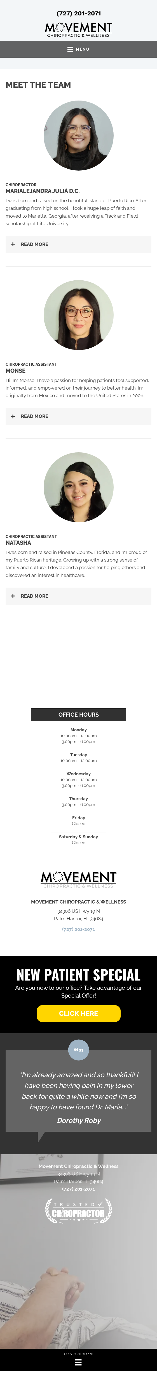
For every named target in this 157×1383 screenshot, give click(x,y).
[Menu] (78, 1362)
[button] (78, 244)
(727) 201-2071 (79, 13)
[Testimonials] (78, 1091)
